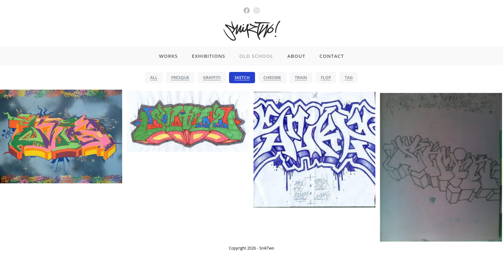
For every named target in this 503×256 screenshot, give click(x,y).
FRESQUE (180, 77)
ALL (154, 77)
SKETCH (242, 77)
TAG (349, 77)
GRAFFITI (212, 77)
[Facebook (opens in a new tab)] (247, 10)
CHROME (272, 77)
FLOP (326, 77)
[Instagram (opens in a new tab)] (256, 10)
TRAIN (301, 77)
